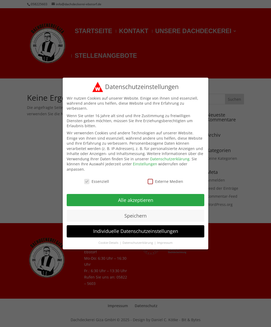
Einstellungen (145, 160)
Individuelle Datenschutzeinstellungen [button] (135, 227)
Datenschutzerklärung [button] (138, 239)
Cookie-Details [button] (108, 239)
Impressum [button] (165, 239)
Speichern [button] (135, 212)
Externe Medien (165, 177)
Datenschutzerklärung (169, 155)
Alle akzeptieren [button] (135, 196)
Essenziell (96, 177)
